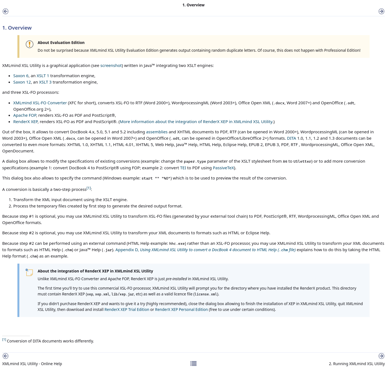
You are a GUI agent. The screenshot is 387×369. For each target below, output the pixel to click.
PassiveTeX (223, 167)
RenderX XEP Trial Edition (126, 309)
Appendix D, (206, 249)
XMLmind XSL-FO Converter (40, 102)
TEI (183, 167)
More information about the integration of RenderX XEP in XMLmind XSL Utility (196, 121)
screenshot (111, 65)
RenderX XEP (25, 121)
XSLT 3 (45, 82)
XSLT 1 (43, 75)
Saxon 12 (22, 82)
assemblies (157, 131)
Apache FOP (24, 115)
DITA (291, 138)
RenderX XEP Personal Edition (181, 309)
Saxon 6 (20, 75)
